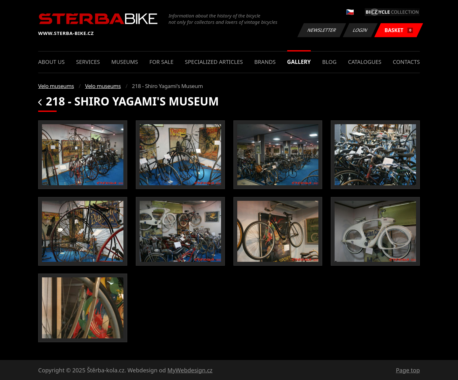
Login (360, 30)
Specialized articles (214, 61)
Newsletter (321, 30)
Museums (124, 61)
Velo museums (56, 86)
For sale (161, 61)
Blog (329, 61)
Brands (264, 61)
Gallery (299, 61)
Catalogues (364, 61)
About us (51, 61)
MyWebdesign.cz (189, 370)
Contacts (406, 61)
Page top (408, 370)
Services (88, 61)
